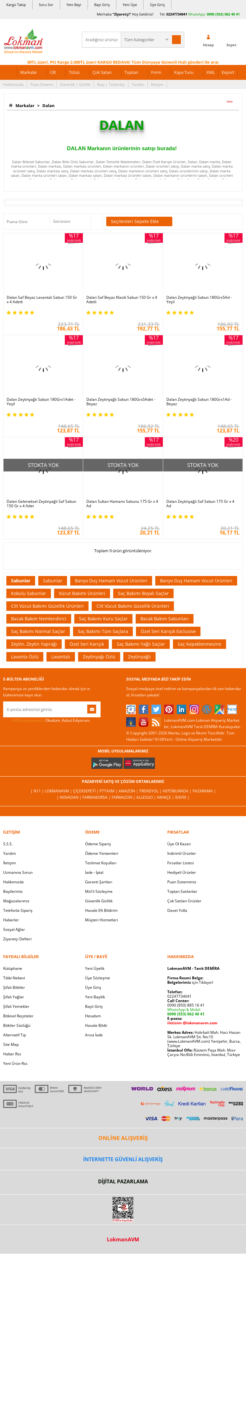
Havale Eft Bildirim (101, 910)
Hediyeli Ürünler (181, 872)
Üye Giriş (157, 4)
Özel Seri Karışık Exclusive (168, 631)
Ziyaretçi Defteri (17, 939)
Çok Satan (102, 72)
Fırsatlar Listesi (180, 863)
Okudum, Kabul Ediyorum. (46, 720)
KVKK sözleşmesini (28, 720)
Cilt (53, 72)
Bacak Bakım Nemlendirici (38, 619)
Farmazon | (124, 797)
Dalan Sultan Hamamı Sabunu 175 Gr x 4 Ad (122, 503)
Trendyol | (151, 791)
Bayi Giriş (102, 4)
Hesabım (93, 1016)
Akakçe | (166, 797)
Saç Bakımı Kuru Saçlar (103, 619)
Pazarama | (204, 791)
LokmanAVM (123, 1239)
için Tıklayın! (190, 982)
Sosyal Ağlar (14, 929)
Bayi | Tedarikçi (111, 84)
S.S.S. (8, 844)
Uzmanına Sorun (18, 872)
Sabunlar (20, 581)
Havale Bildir (96, 1025)
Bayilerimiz (13, 891)
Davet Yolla (177, 910)
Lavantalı (60, 657)
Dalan (47, 105)
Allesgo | (146, 797)
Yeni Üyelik (94, 968)
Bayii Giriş (94, 1006)
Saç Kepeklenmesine (199, 644)
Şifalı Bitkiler (14, 987)
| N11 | (37, 791)
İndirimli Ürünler (181, 853)
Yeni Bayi (73, 4)
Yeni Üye (130, 4)
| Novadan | (70, 797)
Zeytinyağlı (139, 657)
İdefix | (182, 797)
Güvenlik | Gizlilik (75, 84)
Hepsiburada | (178, 791)
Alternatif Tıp (14, 1035)
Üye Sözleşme (97, 978)
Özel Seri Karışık (87, 644)
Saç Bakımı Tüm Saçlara (103, 631)
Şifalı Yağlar (13, 997)
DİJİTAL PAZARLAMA (123, 1181)
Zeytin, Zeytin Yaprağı (34, 644)
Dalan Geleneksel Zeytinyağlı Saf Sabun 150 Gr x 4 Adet (41, 503)
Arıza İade (94, 1035)
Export (228, 72)
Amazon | (129, 791)
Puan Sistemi (41, 84)
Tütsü (74, 72)
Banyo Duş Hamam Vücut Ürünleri (111, 581)
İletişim (157, 84)
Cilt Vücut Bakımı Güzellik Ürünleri (47, 606)
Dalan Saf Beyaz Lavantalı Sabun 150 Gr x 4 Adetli (42, 299)
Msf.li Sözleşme (99, 891)
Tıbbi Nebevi (14, 978)
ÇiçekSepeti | (86, 791)
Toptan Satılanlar (182, 891)
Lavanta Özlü (25, 657)
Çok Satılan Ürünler (184, 901)
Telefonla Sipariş (18, 910)
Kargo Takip (16, 4)
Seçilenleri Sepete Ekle (139, 221)
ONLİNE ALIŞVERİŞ (123, 1138)
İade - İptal (94, 872)
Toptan (131, 72)
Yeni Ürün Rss (15, 1063)
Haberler (11, 920)
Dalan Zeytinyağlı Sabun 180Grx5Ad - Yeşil (199, 299)
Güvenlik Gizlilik (99, 901)
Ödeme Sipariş (98, 844)
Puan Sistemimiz (181, 882)
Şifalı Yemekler (16, 1006)
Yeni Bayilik (95, 997)
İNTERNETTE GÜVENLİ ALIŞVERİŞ (123, 1159)
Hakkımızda (13, 84)
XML (210, 72)
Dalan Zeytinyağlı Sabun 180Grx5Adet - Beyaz (120, 401)
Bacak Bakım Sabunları (164, 619)
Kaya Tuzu (184, 72)
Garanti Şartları (98, 882)
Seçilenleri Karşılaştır (97, 221)
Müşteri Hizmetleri (101, 920)
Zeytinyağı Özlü (99, 657)
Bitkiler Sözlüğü (16, 1025)
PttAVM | (109, 791)
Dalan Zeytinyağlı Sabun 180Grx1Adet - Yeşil (41, 401)
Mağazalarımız (16, 901)
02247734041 (176, 14)
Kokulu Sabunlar (28, 593)
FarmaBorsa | (97, 797)
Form (156, 72)
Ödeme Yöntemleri (101, 853)
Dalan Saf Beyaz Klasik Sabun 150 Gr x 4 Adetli (121, 299)
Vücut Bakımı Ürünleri (82, 593)
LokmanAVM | (59, 791)
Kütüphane (12, 968)
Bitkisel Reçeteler (18, 1016)
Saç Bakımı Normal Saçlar (38, 631)
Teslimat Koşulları (100, 863)
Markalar (28, 72)
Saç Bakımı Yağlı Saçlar (141, 644)
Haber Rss (12, 1054)
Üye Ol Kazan (179, 844)
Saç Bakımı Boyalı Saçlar (143, 593)
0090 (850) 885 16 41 (186, 1005)
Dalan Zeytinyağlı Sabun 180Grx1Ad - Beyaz (199, 401)
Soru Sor (46, 4)
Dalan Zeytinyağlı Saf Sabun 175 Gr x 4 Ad (200, 503)
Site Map (11, 1044)
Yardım (138, 84)
